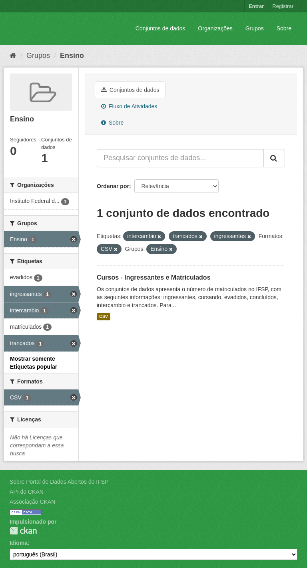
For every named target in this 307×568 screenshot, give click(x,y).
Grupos (254, 28)
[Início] (13, 56)
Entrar (256, 6)
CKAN (23, 530)
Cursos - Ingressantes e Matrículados (154, 277)
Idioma (19, 543)
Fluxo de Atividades (129, 106)
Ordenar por (113, 186)
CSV (103, 316)
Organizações (215, 28)
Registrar (282, 6)
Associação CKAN (32, 501)
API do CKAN (27, 492)
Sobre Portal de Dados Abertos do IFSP (59, 482)
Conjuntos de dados (160, 28)
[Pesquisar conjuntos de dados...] (180, 158)
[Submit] (274, 158)
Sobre (284, 28)
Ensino (72, 56)
